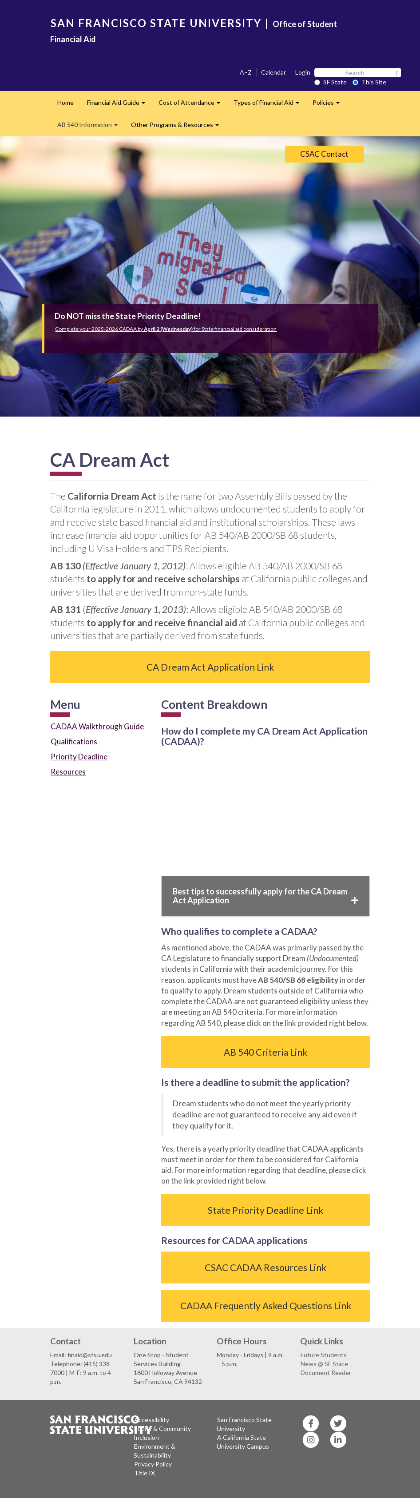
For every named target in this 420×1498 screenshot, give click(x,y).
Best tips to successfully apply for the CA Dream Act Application (265, 895)
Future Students (324, 1355)
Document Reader (326, 1372)
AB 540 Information (90, 127)
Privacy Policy (153, 1464)
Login (302, 72)
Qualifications (74, 741)
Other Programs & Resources (178, 127)
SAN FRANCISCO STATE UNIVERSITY (156, 22)
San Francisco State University (244, 1424)
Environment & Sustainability (154, 1450)
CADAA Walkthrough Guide (97, 726)
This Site (369, 82)
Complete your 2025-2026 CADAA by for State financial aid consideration (166, 329)
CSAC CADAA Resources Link (265, 1267)
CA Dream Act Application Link (210, 666)
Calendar (273, 72)
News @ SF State (324, 1363)
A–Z (246, 72)
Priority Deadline (79, 756)
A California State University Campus (243, 1442)
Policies (329, 105)
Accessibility (151, 1419)
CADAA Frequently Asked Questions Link (265, 1305)
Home (65, 102)
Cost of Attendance (192, 105)
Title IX (144, 1473)
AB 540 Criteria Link (265, 1051)
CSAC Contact (324, 154)
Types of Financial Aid (270, 105)
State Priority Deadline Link (265, 1210)
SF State (330, 82)
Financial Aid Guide (119, 105)
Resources (68, 771)
